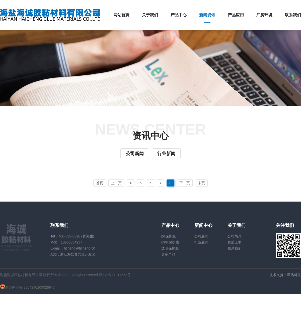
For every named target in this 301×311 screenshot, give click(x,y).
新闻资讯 (207, 15)
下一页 (184, 183)
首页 (99, 183)
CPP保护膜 (170, 242)
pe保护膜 (168, 236)
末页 (201, 183)
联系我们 (293, 15)
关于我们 (150, 15)
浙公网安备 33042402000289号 (27, 287)
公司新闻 (135, 153)
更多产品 (168, 254)
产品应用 (236, 15)
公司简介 (235, 236)
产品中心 (179, 15)
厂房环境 (264, 15)
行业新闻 (166, 153)
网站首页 (121, 15)
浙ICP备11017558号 (115, 275)
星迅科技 (294, 275)
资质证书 (235, 242)
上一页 (116, 183)
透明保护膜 (170, 248)
